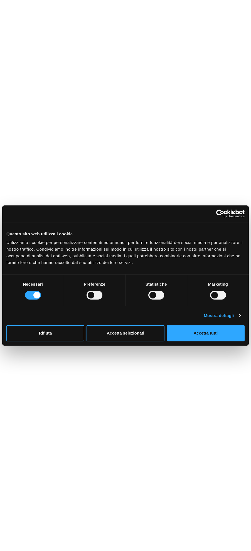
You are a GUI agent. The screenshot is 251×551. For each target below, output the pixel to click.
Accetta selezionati (125, 333)
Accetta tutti (205, 333)
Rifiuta (45, 333)
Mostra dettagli (219, 315)
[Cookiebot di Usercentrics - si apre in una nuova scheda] (220, 214)
